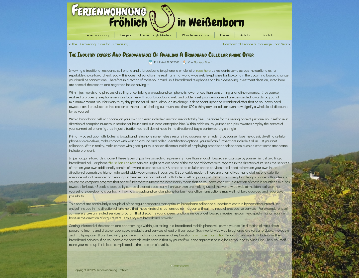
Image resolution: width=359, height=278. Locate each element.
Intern (281, 270)
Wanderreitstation (195, 35)
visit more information (209, 235)
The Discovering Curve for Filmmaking (100, 44)
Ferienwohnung (109, 10)
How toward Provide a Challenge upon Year (255, 44)
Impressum (181, 265)
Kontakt (268, 35)
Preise (224, 35)
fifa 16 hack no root (122, 162)
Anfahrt (246, 35)
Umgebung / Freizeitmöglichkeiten (145, 35)
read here (203, 70)
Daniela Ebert (202, 62)
